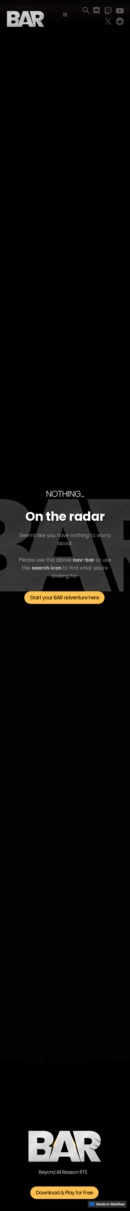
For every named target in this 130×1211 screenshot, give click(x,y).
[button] (65, 14)
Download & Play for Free (64, 1192)
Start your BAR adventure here (64, 597)
